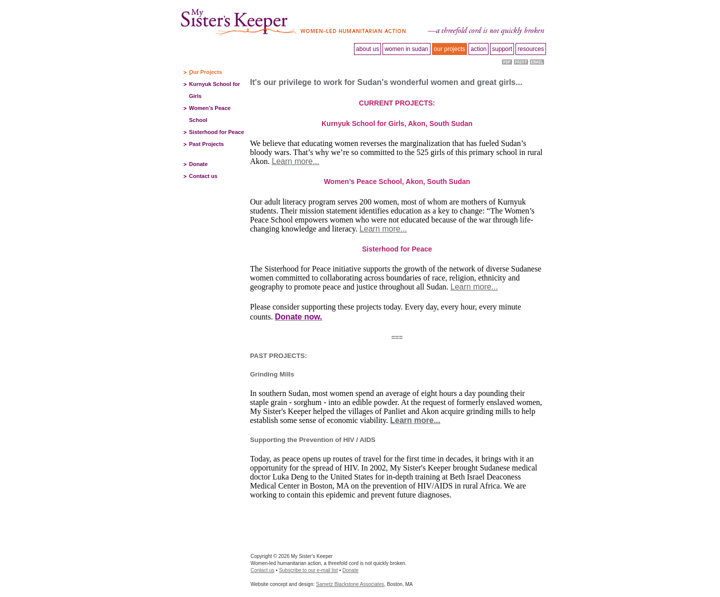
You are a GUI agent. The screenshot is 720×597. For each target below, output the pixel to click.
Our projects (450, 49)
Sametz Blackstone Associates (350, 584)
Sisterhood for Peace (216, 132)
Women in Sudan (406, 49)
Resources (531, 49)
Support (502, 49)
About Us (367, 49)
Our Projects (205, 72)
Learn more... (296, 161)
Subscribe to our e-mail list (308, 570)
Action (478, 49)
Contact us (203, 176)
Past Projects (206, 144)
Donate (198, 164)
